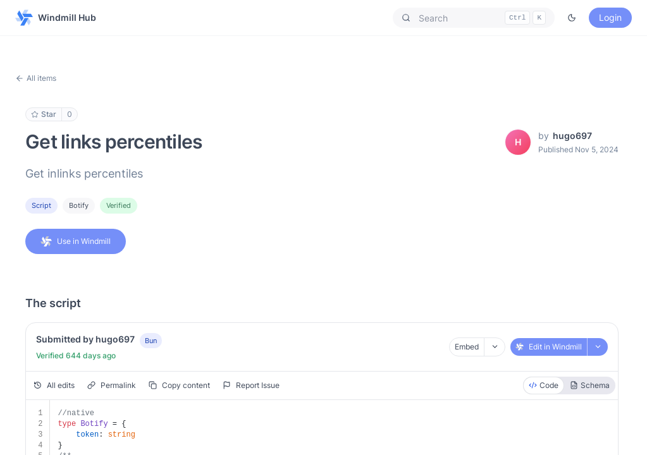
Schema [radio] (590, 385)
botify (79, 205)
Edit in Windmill (548, 346)
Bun (151, 340)
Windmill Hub (55, 18)
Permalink (111, 385)
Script (41, 205)
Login (610, 17)
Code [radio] (543, 385)
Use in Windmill (75, 241)
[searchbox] (474, 18)
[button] (474, 18)
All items (35, 78)
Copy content (179, 385)
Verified (118, 205)
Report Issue (251, 385)
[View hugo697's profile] (518, 142)
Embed (467, 346)
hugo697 (572, 135)
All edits (54, 385)
